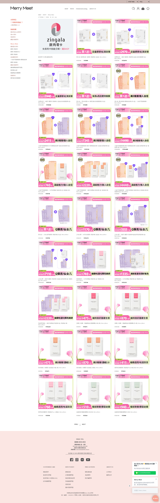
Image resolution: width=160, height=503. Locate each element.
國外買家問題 (69, 487)
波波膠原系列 (14, 57)
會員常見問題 (47, 475)
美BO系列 (13, 34)
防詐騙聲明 (88, 478)
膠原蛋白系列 (14, 46)
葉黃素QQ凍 (14, 70)
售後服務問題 (69, 481)
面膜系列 (13, 75)
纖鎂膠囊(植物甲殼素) (17, 67)
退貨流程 (68, 484)
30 (50, 17)
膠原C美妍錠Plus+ (15, 51)
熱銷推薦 (13, 29)
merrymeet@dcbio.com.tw (82, 449)
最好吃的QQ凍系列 (16, 32)
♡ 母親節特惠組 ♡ (17, 22)
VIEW (47, 17)
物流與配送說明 (70, 478)
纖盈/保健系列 (14, 39)
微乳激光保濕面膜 (15, 78)
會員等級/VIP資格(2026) (50, 478)
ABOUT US (92, 9)
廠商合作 (109, 475)
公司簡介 (109, 472)
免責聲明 (87, 475)
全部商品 (13, 19)
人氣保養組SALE (15, 25)
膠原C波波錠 (14, 62)
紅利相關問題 (47, 481)
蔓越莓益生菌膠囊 (15, 72)
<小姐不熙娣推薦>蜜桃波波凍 (19, 59)
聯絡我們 (46, 472)
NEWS (72, 9)
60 (53, 17)
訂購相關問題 (69, 475)
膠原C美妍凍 (14, 49)
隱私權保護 (88, 472)
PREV (76, 424)
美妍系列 (13, 37)
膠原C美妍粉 (14, 54)
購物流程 (68, 472)
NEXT (84, 424)
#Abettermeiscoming (81, 9)
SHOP (66, 9)
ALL (56, 17)
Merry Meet (14, 44)
